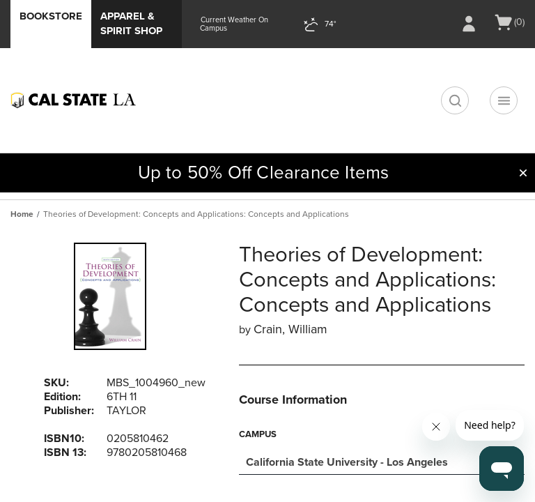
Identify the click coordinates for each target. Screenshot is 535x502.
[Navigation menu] (504, 100)
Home (21, 214)
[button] (523, 173)
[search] (455, 100)
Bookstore (51, 16)
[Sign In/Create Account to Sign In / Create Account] (468, 24)
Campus (258, 434)
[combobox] (382, 461)
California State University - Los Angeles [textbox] (347, 462)
